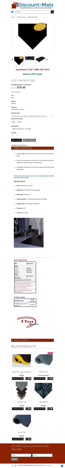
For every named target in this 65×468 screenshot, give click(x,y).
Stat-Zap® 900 (43, 402)
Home (12, 17)
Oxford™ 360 (21, 432)
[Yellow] (19, 122)
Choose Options (17, 378)
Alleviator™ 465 (43, 372)
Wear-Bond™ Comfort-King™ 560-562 (21, 372)
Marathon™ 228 (21, 402)
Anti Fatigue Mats (21, 17)
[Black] (13, 122)
